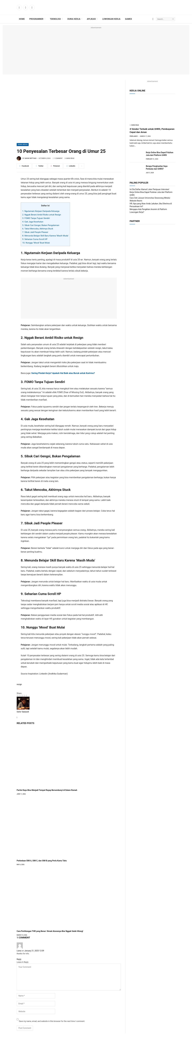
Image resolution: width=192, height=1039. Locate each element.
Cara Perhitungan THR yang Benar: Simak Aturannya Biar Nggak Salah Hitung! (50, 931)
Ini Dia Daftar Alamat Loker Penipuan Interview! (149, 189)
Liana (19, 951)
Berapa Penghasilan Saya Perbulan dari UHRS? (156, 167)
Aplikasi (91, 19)
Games (128, 19)
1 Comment (58, 158)
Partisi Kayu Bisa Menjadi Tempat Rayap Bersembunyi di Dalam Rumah (47, 790)
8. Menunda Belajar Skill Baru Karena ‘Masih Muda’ (45, 235)
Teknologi (55, 19)
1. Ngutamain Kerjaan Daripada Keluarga (40, 211)
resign (19, 684)
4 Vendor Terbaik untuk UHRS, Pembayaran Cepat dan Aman (152, 130)
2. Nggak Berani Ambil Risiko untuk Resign (41, 214)
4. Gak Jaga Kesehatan (32, 222)
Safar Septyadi (30, 158)
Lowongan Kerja (111, 19)
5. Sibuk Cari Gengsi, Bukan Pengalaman (40, 225)
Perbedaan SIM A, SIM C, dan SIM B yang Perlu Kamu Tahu (42, 861)
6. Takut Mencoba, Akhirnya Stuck (37, 228)
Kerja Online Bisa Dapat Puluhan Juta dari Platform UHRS (159, 153)
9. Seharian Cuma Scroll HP (34, 239)
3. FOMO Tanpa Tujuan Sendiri (36, 218)
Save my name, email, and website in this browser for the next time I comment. (52, 1021)
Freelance (134, 136)
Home (22, 19)
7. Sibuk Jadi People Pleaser (35, 232)
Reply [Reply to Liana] (19, 959)
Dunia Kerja (73, 19)
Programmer (36, 19)
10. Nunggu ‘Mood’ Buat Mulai (36, 243)
